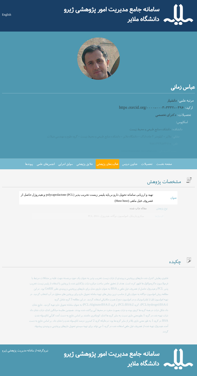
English (6, 14)
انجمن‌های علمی (46, 164)
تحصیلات (146, 164)
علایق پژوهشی (84, 164)
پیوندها (29, 164)
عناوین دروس (129, 164)
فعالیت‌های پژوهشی (107, 164)
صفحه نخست (164, 164)
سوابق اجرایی (65, 164)
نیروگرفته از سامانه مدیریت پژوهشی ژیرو (25, 351)
